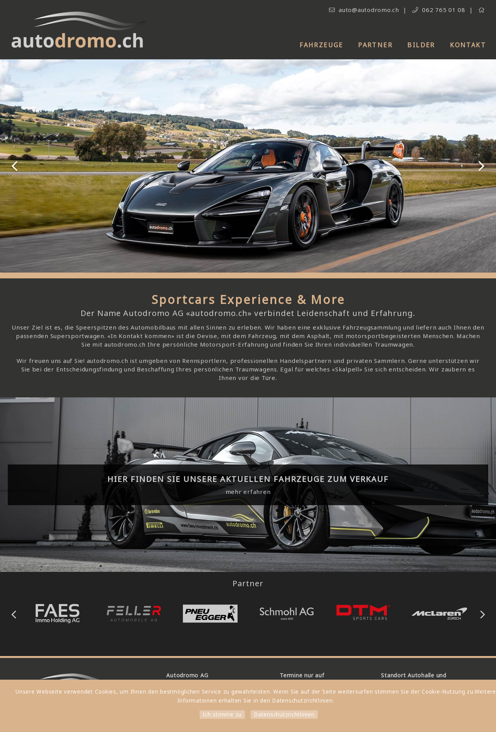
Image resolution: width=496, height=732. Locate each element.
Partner (375, 45)
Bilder (421, 45)
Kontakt (468, 45)
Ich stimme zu (222, 714)
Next (481, 166)
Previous (14, 166)
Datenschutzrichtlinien (284, 714)
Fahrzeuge (321, 45)
